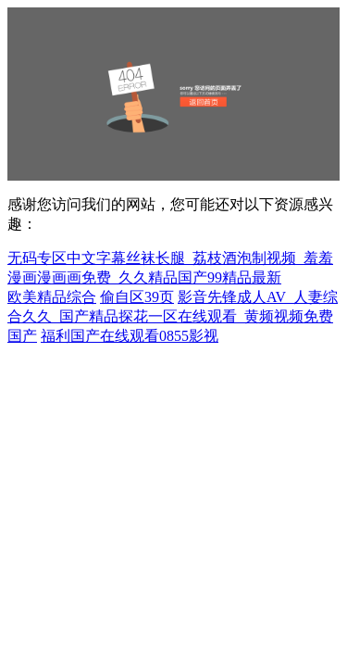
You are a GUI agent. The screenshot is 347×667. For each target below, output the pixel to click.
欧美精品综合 (51, 297)
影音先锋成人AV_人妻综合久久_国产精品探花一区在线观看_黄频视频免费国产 (172, 316)
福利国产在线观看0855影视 (129, 336)
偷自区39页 (137, 297)
